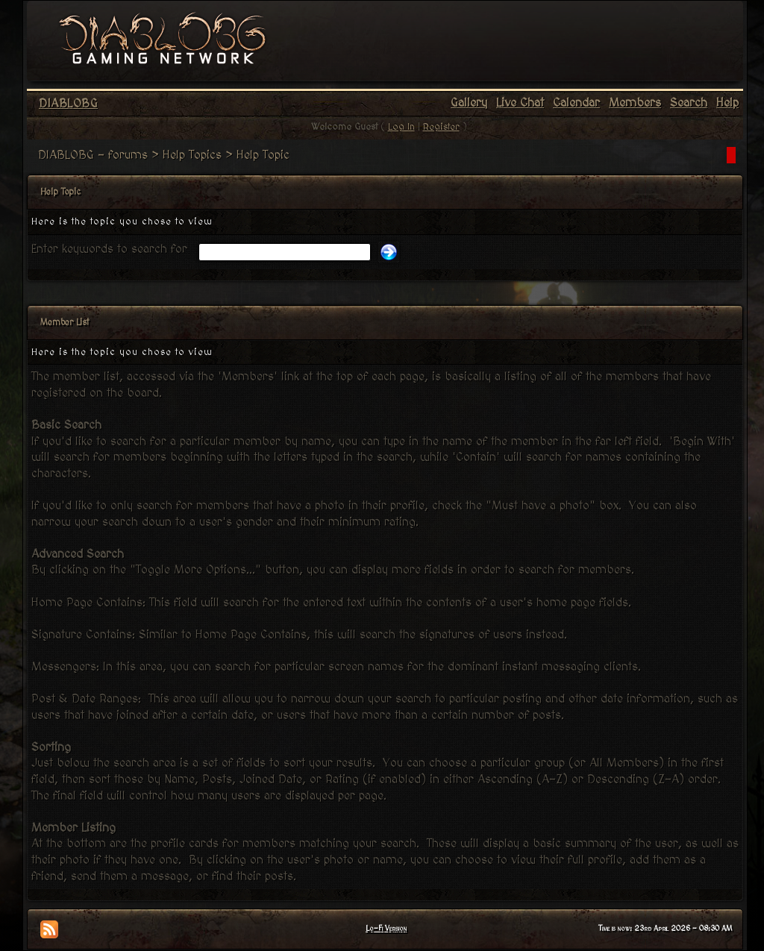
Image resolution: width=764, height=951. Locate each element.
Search (688, 103)
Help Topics (192, 155)
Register (441, 127)
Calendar (576, 103)
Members (635, 103)
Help (727, 103)
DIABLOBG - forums (93, 155)
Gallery (469, 103)
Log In (401, 127)
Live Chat (520, 103)
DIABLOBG (68, 103)
